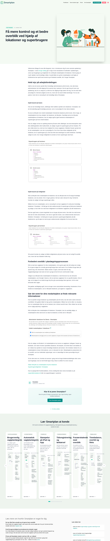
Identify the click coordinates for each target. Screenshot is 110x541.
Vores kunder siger (74, 2)
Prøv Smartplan (97, 2)
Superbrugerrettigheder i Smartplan (38, 367)
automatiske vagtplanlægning (95, 512)
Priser (81, 2)
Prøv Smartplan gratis (55, 400)
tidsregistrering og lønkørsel (93, 507)
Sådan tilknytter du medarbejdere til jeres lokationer (42, 364)
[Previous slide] (6, 449)
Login (104, 2)
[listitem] (30, 449)
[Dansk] (108, 2)
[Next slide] (104, 449)
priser (38, 506)
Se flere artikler (55, 409)
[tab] (49, 468)
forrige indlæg (42, 70)
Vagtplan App (18, 493)
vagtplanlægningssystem (79, 502)
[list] (55, 449)
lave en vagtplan (97, 517)
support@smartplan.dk (34, 373)
